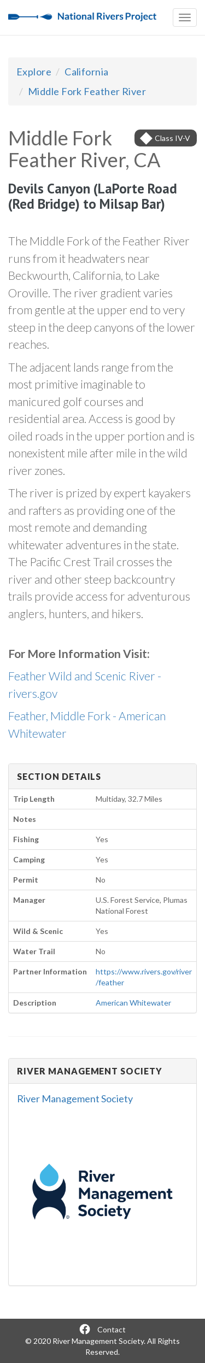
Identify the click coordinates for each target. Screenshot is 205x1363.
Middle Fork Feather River (87, 91)
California (87, 72)
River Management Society (75, 1098)
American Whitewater (133, 1002)
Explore (33, 72)
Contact (111, 1329)
